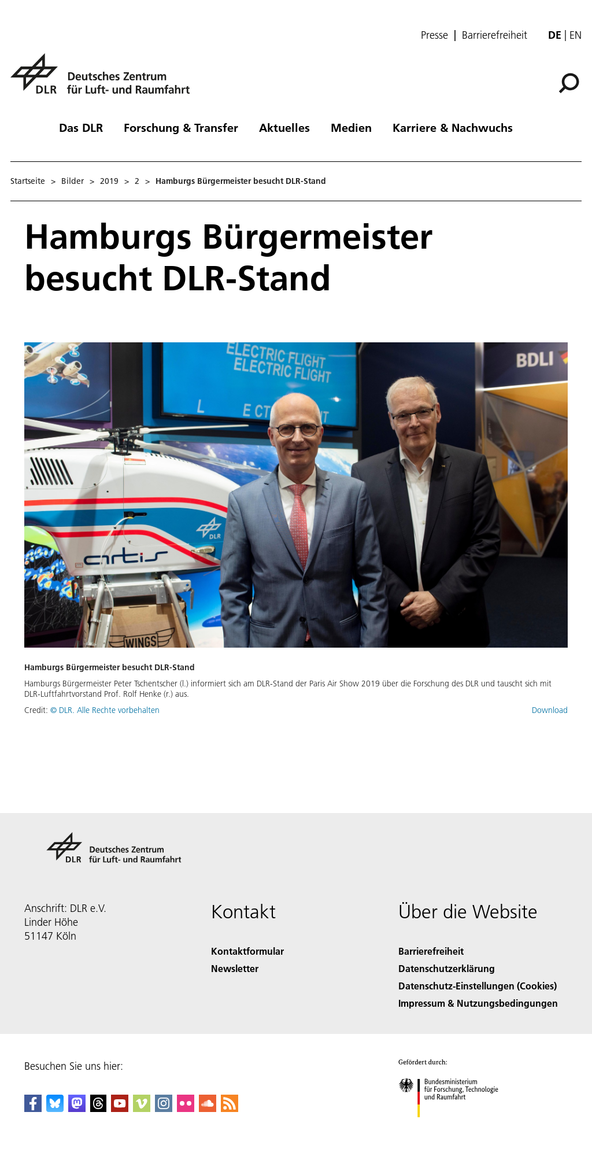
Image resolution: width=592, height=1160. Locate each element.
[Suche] (568, 83)
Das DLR (81, 127)
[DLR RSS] (229, 1108)
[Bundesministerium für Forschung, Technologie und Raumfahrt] (455, 1127)
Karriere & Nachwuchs (453, 127)
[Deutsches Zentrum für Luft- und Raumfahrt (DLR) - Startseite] (104, 80)
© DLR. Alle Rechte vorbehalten (105, 710)
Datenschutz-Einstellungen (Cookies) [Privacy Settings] (477, 986)
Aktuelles (284, 127)
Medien (351, 127)
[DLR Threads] (98, 1108)
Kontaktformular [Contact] (247, 951)
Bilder (72, 181)
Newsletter (234, 968)
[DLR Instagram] (163, 1108)
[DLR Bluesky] (55, 1108)
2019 (109, 181)
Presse (434, 35)
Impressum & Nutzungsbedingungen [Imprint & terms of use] (478, 1003)
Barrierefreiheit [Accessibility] (431, 951)
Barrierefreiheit (494, 35)
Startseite (27, 181)
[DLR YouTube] (119, 1108)
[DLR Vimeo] (141, 1108)
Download (550, 710)
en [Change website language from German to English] (575, 35)
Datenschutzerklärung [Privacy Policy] (446, 968)
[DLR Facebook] (33, 1108)
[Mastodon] (77, 1108)
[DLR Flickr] (185, 1108)
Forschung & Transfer (181, 127)
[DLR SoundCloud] (207, 1108)
